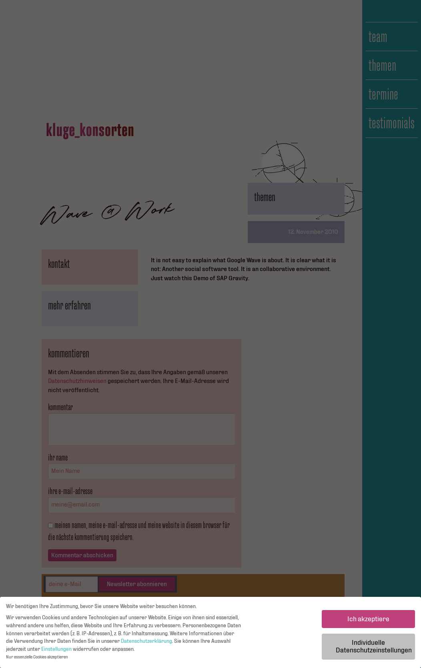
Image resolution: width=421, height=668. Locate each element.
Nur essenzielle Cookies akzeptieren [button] (37, 659)
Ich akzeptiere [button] (368, 620)
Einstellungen (56, 651)
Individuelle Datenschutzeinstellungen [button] (374, 648)
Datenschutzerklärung (146, 643)
